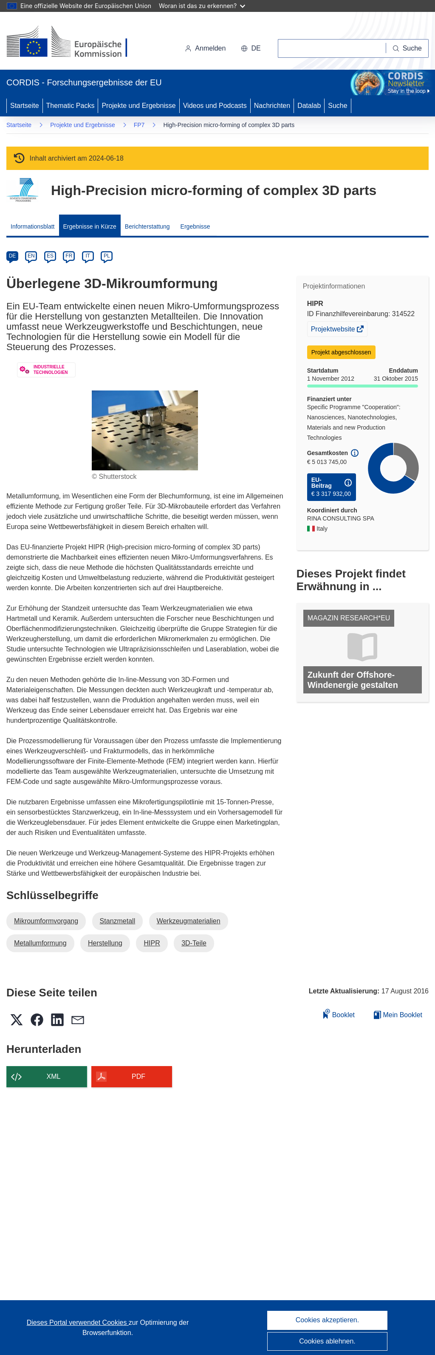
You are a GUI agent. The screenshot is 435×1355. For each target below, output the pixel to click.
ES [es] (50, 256)
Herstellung (105, 943)
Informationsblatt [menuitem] (33, 226)
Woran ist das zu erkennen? (202, 5)
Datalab (309, 105)
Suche (337, 105)
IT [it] (87, 256)
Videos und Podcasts (215, 105)
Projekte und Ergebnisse (138, 105)
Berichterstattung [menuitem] (147, 226)
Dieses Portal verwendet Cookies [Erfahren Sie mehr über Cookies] (78, 1322)
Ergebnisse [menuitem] (195, 226)
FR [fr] (68, 256)
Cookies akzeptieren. (327, 1320)
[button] (250, 48)
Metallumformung (40, 943)
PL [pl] (107, 256)
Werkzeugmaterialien (188, 921)
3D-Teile (193, 943)
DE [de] (12, 256)
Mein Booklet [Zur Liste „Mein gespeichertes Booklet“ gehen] (398, 1015)
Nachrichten (272, 105)
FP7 (139, 125)
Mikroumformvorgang (46, 921)
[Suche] (407, 48)
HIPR (152, 943)
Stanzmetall (118, 921)
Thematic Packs (70, 105)
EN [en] (31, 256)
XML (54, 1076)
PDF (138, 1076)
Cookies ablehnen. (327, 1341)
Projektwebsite (334, 330)
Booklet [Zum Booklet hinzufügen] (339, 1013)
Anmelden (205, 48)
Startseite (24, 105)
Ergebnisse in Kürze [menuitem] (89, 226)
